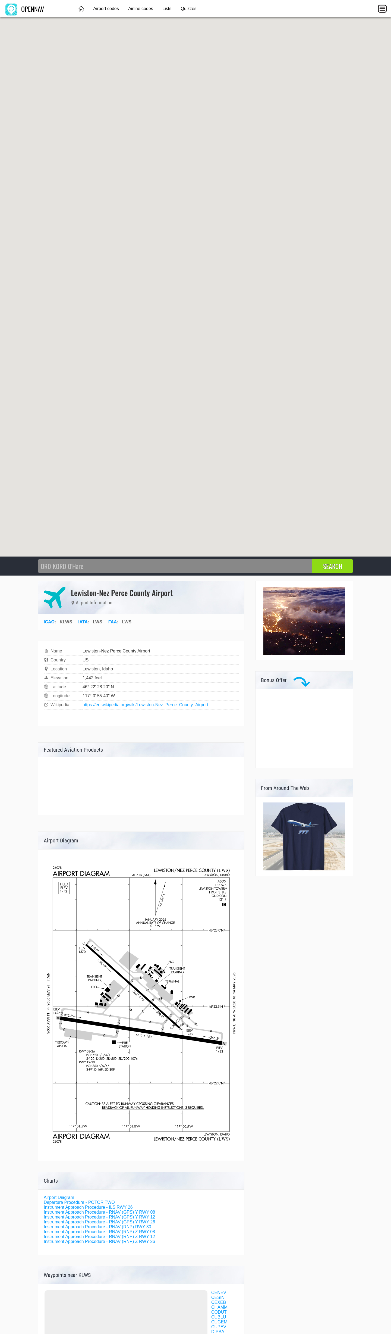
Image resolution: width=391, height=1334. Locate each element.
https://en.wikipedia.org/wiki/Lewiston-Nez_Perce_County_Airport (145, 704)
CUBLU (218, 1317)
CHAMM (219, 1307)
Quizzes (189, 8)
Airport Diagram (59, 1197)
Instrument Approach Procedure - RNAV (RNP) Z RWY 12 (99, 1236)
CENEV (218, 1292)
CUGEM (219, 1322)
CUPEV (218, 1326)
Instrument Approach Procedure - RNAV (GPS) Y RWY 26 (99, 1222)
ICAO (49, 622)
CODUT (219, 1312)
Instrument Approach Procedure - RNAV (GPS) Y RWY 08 (99, 1212)
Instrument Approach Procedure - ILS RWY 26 (88, 1207)
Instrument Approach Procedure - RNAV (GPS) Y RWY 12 (99, 1217)
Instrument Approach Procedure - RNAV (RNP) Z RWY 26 (99, 1241)
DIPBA (217, 1331)
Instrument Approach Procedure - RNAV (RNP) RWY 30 (97, 1226)
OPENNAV (24, 9)
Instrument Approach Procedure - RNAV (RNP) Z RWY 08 (99, 1231)
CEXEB (218, 1302)
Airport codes (106, 8)
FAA (112, 622)
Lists (166, 8)
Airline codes (140, 8)
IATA (83, 622)
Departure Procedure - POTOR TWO (79, 1202)
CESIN (218, 1297)
